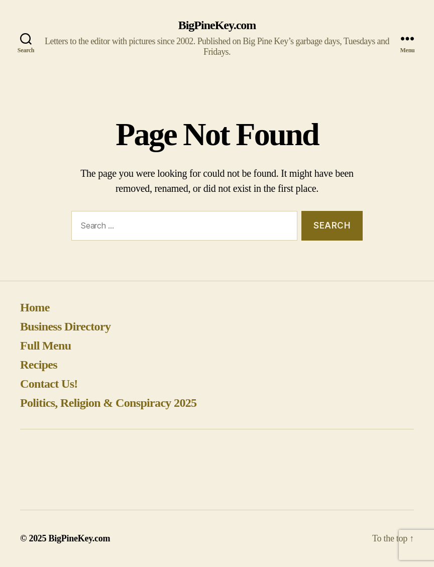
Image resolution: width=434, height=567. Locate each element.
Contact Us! (49, 383)
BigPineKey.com (217, 25)
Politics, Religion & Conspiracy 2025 (108, 402)
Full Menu (45, 345)
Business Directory (65, 326)
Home (35, 307)
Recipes (38, 364)
